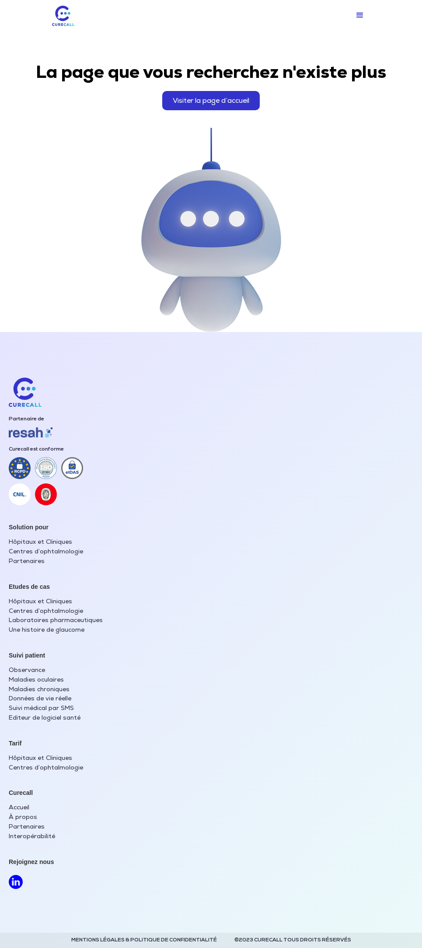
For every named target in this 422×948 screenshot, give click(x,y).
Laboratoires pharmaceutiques (56, 620)
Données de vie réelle (40, 698)
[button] (359, 15)
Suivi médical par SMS (41, 708)
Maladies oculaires (36, 679)
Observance (27, 670)
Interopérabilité (32, 836)
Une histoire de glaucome (46, 629)
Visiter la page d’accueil (211, 100)
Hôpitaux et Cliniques (40, 542)
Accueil (19, 807)
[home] (63, 15)
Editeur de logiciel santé (44, 717)
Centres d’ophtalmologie (46, 551)
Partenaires (27, 561)
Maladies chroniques (39, 689)
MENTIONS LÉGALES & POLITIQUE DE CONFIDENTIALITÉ (144, 940)
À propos (23, 817)
